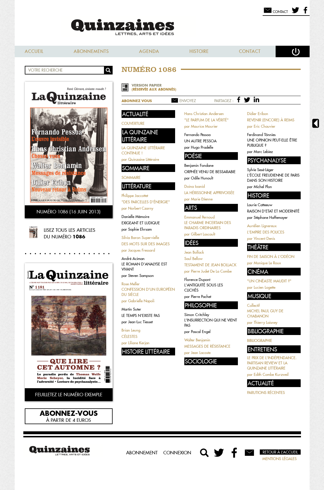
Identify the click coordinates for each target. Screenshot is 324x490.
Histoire (199, 51)
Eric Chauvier (264, 126)
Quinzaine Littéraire (143, 159)
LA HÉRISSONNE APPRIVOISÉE (209, 192)
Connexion (177, 452)
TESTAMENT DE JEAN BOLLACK (210, 265)
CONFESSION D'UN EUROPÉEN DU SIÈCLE (148, 292)
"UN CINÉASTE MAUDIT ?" (269, 281)
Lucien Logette (264, 287)
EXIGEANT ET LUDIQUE (141, 223)
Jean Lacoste (201, 352)
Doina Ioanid (194, 186)
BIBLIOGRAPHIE (259, 340)
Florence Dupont (197, 279)
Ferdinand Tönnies (261, 134)
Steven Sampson (141, 275)
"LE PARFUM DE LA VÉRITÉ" (206, 120)
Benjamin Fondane (198, 165)
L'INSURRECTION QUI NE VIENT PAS (210, 323)
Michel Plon (263, 186)
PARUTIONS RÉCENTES (266, 392)
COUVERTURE (133, 123)
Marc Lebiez (263, 151)
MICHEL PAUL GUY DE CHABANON (265, 313)
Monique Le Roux (267, 263)
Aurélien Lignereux (261, 225)
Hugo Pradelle (202, 147)
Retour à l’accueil (280, 452)
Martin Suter (131, 309)
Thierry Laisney (265, 322)
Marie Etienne (202, 199)
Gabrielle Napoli (141, 300)
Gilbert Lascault (203, 234)
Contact (250, 51)
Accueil (34, 51)
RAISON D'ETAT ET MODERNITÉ (273, 211)
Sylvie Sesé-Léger (260, 169)
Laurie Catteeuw (259, 204)
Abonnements (91, 51)
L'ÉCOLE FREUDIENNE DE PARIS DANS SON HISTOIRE (273, 178)
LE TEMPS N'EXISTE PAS (141, 315)
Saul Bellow (193, 258)
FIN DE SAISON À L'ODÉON (270, 256)
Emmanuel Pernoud (199, 217)
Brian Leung (131, 330)
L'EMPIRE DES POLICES (265, 232)
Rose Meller (131, 284)
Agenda (149, 51)
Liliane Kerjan (138, 342)
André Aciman (133, 258)
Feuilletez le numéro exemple (68, 394)
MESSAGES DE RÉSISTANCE (207, 346)
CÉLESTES (129, 336)
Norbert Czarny (140, 208)
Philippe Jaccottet (135, 195)
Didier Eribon (257, 113)
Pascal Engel (201, 331)
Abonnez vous (137, 101)
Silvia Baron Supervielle (140, 237)
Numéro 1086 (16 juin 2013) (69, 212)
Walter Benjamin (197, 340)
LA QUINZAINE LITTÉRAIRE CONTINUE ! (143, 150)
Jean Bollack (194, 252)
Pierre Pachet (201, 296)
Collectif (253, 305)
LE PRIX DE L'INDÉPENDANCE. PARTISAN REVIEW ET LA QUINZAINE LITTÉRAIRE (272, 362)
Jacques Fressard (141, 250)
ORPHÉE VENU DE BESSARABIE (210, 171)
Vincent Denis (264, 238)
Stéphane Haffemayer (271, 217)
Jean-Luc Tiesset (140, 321)
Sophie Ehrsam (140, 229)
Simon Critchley (196, 314)
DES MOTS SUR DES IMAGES (146, 244)
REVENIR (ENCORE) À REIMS (270, 120)
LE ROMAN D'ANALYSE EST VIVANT (144, 266)
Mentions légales (279, 458)
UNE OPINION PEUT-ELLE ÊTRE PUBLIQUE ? (272, 143)
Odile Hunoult (202, 178)
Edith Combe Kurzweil (271, 374)
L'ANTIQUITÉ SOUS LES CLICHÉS (203, 287)
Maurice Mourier (204, 126)
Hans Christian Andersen (204, 113)
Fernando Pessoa (197, 134)
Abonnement (142, 452)
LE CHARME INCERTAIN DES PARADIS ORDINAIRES (207, 225)
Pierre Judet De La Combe (211, 271)
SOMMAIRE (131, 177)
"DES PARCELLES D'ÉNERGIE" (146, 202)
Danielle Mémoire (135, 216)
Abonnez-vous (69, 413)
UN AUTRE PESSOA (200, 141)
